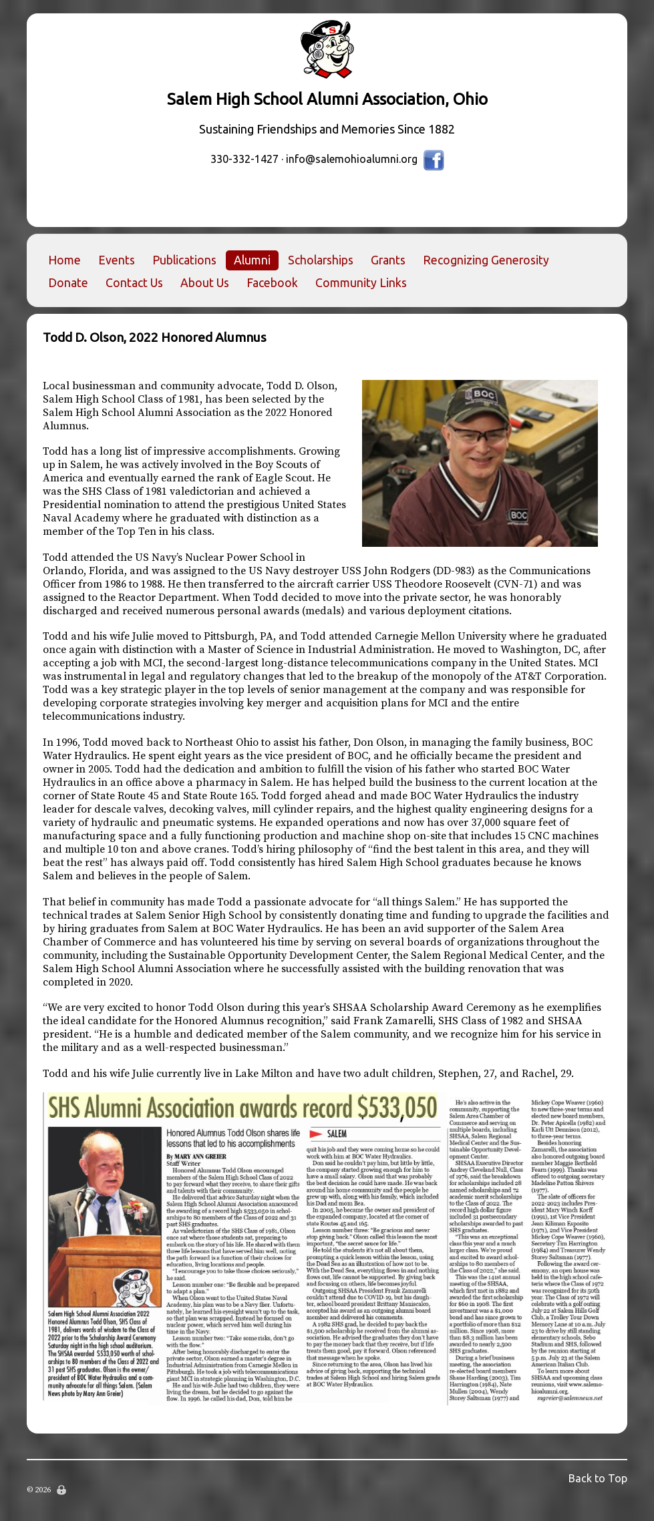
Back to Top (597, 1478)
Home (64, 260)
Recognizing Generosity (486, 260)
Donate (68, 282)
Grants (388, 260)
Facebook (272, 282)
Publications (184, 260)
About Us (204, 282)
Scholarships (320, 260)
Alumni (252, 260)
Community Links (361, 282)
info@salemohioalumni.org (352, 159)
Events (116, 260)
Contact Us (134, 282)
